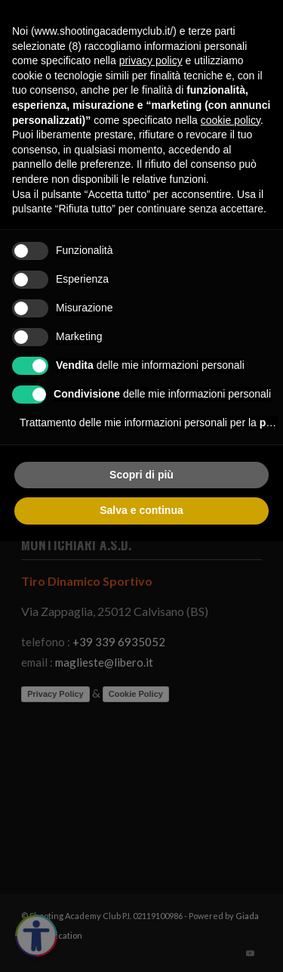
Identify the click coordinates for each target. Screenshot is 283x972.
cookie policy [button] (230, 120)
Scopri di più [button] (141, 475)
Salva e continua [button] (141, 510)
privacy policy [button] (151, 60)
